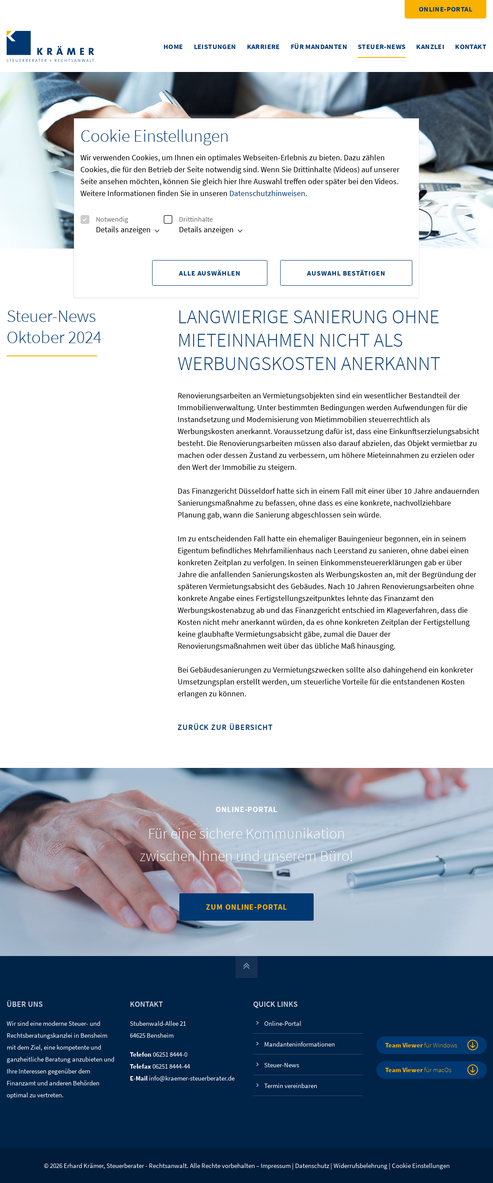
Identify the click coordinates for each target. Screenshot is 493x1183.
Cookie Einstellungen (421, 1165)
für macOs (418, 1070)
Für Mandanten (319, 46)
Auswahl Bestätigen (346, 272)
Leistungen (215, 46)
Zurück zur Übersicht (225, 728)
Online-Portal (445, 8)
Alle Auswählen (208, 272)
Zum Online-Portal (246, 907)
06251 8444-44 (171, 1066)
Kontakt (470, 46)
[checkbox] (84, 219)
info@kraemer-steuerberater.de (192, 1078)
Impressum (276, 1165)
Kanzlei (430, 46)
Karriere (263, 46)
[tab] (118, 232)
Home (173, 46)
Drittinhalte (188, 219)
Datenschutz (312, 1165)
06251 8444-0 (170, 1054)
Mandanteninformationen (299, 1044)
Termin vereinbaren (290, 1085)
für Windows (421, 1045)
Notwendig (104, 219)
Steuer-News (382, 46)
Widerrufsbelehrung (360, 1165)
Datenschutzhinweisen (267, 193)
